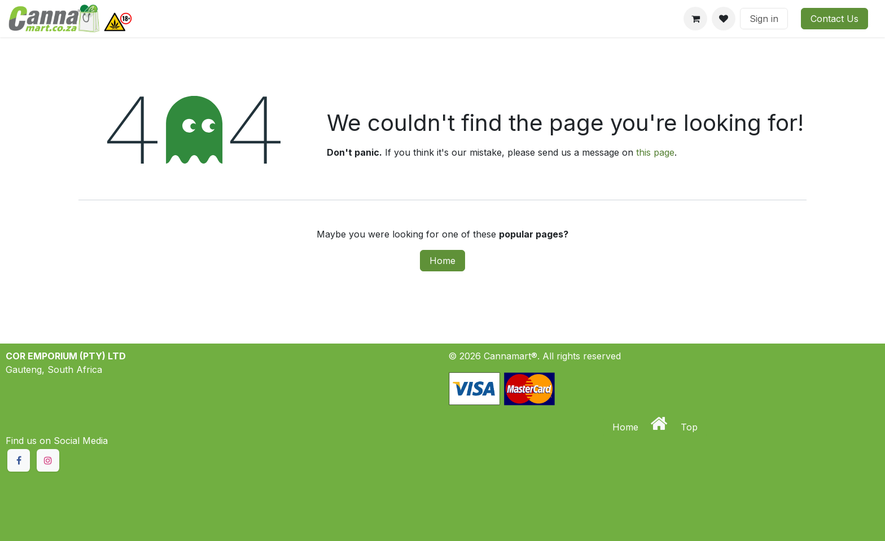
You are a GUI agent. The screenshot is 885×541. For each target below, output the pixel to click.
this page (655, 152)
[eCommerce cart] (695, 18)
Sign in (764, 18)
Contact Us (834, 18)
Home (442, 260)
